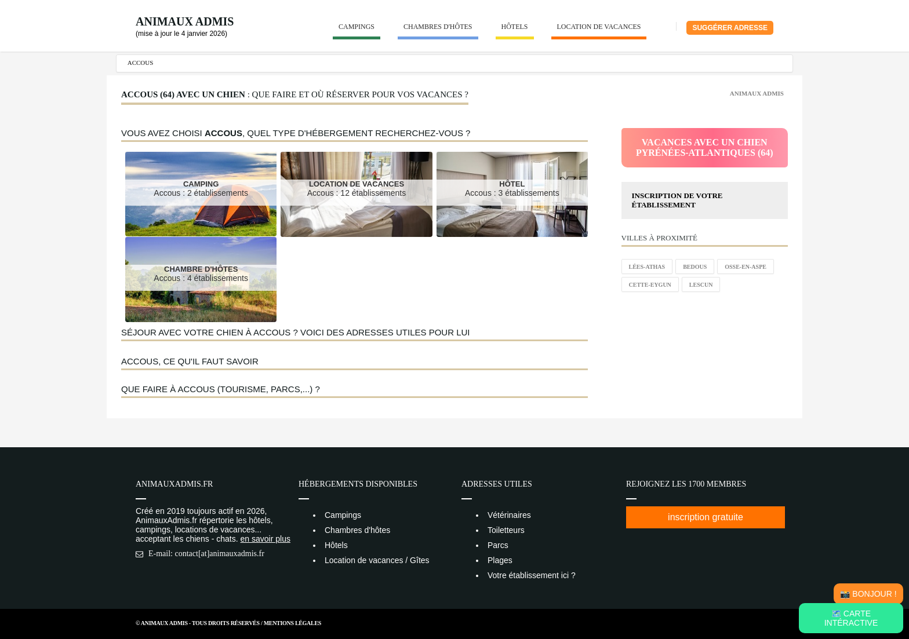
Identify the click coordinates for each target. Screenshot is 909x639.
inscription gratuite (705, 517)
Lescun (701, 285)
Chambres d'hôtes (437, 27)
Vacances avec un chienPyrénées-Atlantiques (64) (704, 147)
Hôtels (514, 27)
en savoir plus (265, 538)
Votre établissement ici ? (532, 575)
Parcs (498, 545)
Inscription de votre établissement (677, 200)
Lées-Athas (647, 267)
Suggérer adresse (730, 28)
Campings (356, 27)
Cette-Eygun (650, 285)
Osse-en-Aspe (745, 267)
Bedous (695, 267)
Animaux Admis (185, 21)
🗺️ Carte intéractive (851, 618)
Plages (500, 560)
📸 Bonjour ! (868, 593)
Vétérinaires (509, 515)
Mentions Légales (292, 623)
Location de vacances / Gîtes (377, 560)
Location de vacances (599, 27)
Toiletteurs (506, 530)
